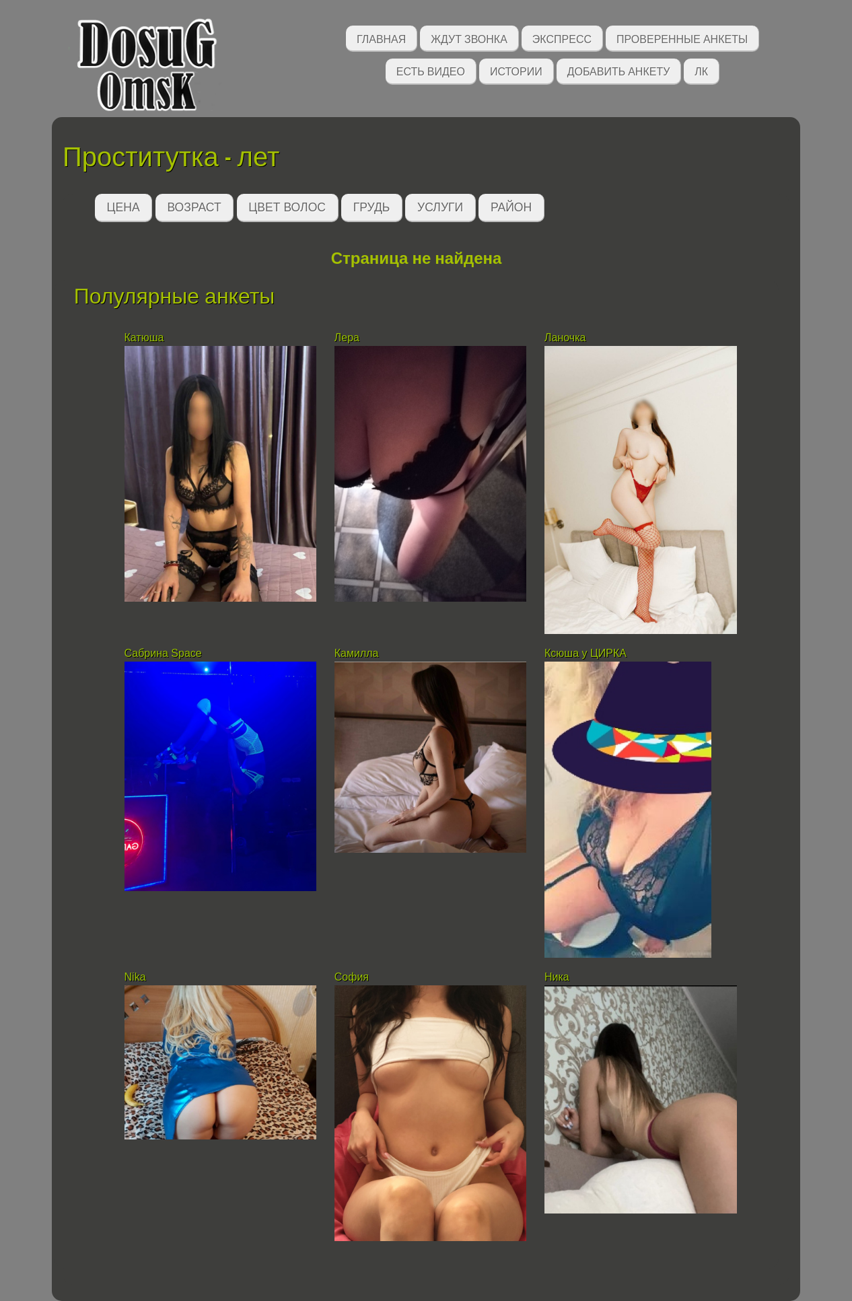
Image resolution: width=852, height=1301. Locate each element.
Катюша (144, 337)
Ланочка (564, 337)
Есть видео (430, 70)
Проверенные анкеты (682, 38)
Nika (135, 977)
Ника (556, 977)
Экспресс (562, 38)
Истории (516, 70)
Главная (381, 38)
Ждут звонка (469, 38)
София (351, 977)
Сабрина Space (163, 653)
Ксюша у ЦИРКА (586, 653)
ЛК (701, 70)
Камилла (356, 653)
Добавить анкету (618, 70)
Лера (346, 337)
